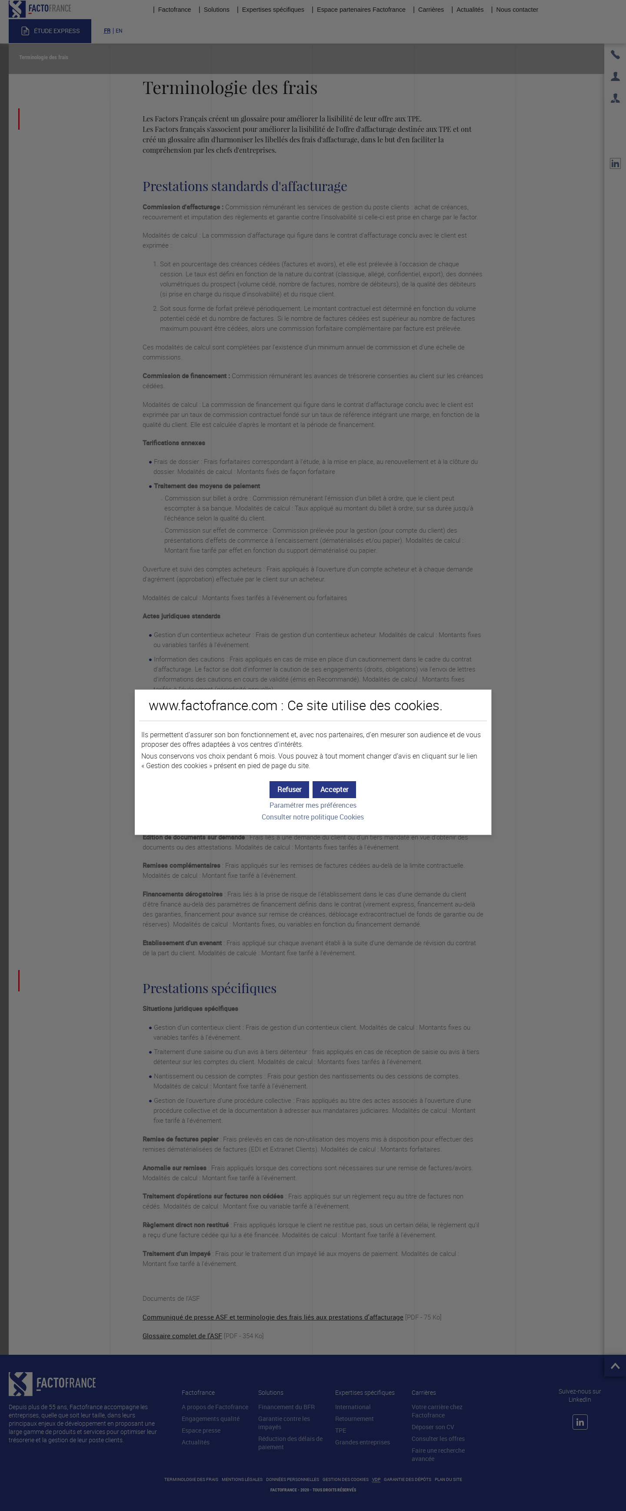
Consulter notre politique (313, 817)
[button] (334, 789)
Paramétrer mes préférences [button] (313, 805)
